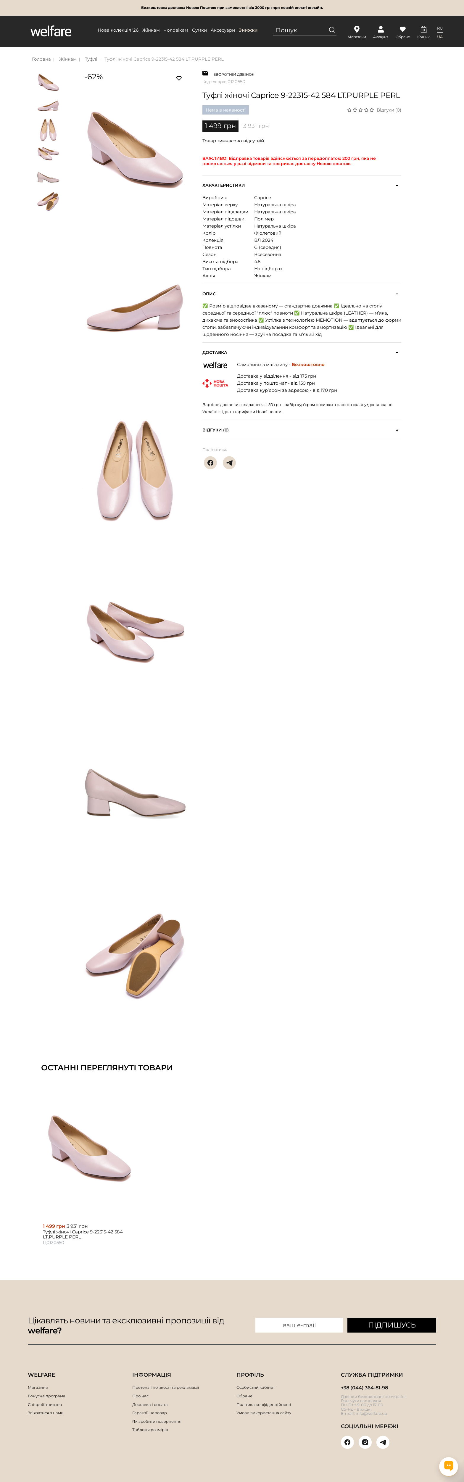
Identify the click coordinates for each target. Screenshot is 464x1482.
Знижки (248, 30)
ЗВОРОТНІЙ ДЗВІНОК (234, 73)
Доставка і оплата (150, 1404)
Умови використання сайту (263, 1412)
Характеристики (223, 185)
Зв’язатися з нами (46, 1412)
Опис (209, 294)
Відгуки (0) (389, 110)
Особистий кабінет (255, 1387)
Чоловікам (176, 30)
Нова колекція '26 (118, 30)
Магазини (38, 1387)
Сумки (199, 30)
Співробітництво (45, 1404)
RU (440, 28)
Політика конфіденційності (263, 1404)
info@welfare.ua (371, 1413)
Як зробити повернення (156, 1421)
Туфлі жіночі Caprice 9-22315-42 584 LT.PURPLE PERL (164, 59)
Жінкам (151, 30)
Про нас (140, 1396)
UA (440, 36)
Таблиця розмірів (150, 1429)
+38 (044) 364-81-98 (364, 1388)
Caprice (262, 197)
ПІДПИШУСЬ (392, 1325)
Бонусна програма (46, 1396)
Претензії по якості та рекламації (165, 1387)
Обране (244, 1396)
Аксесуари (223, 30)
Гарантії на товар (149, 1412)
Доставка (214, 352)
